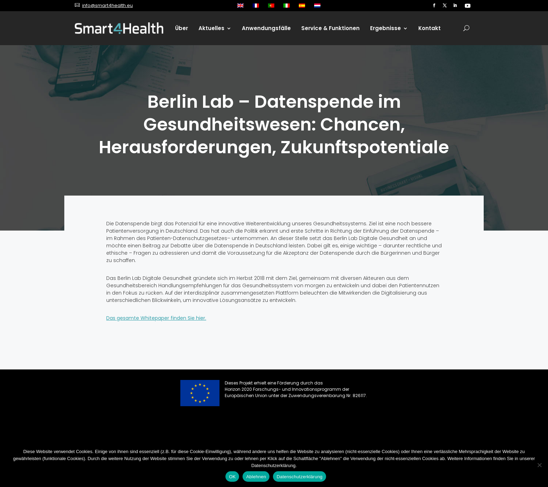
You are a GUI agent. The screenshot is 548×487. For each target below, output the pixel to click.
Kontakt (429, 28)
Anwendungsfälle (266, 28)
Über (181, 28)
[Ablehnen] (539, 464)
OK (232, 476)
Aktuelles (211, 28)
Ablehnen (256, 476)
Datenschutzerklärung (299, 476)
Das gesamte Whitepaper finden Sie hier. (156, 318)
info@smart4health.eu (107, 5)
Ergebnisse (385, 28)
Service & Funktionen (330, 28)
